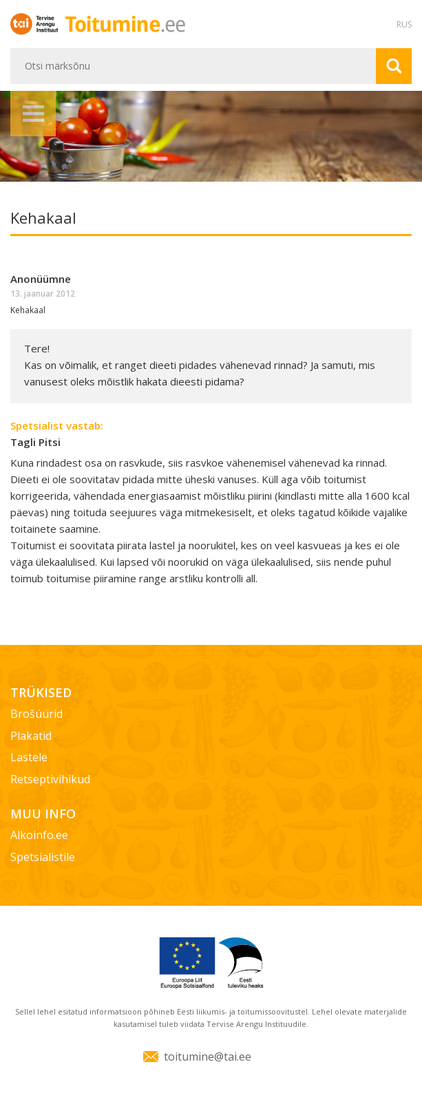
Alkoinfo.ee (39, 834)
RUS (404, 24)
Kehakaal (27, 310)
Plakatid (31, 735)
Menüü (33, 113)
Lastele (29, 757)
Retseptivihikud (50, 779)
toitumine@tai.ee (207, 1056)
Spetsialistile (42, 856)
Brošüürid (36, 713)
